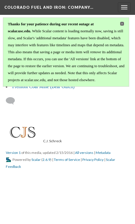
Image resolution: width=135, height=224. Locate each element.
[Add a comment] (13, 101)
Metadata (103, 152)
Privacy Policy (93, 159)
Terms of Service (67, 159)
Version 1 (13, 152)
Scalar (36, 159)
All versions (84, 152)
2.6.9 (46, 159)
